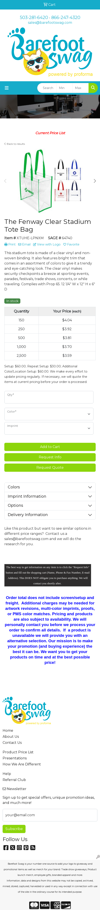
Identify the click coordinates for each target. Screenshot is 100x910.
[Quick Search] (47, 88)
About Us (11, 737)
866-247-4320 (65, 17)
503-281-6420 (34, 17)
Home (8, 730)
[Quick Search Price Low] (64, 88)
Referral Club (14, 780)
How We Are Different (22, 764)
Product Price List (18, 752)
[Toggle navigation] (6, 88)
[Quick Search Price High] (81, 88)
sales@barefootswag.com (50, 23)
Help (7, 774)
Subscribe (14, 829)
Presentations (15, 758)
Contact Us (12, 743)
